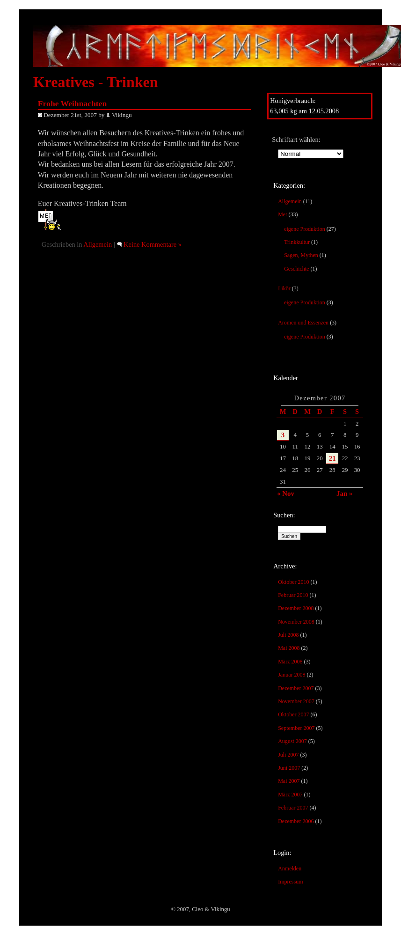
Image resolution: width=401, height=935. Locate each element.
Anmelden (289, 868)
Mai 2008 (288, 648)
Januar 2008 (291, 674)
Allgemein (290, 201)
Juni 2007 (289, 768)
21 (332, 458)
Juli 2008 (288, 635)
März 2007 (290, 794)
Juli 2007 (288, 754)
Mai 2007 (288, 781)
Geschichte (296, 268)
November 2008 (296, 621)
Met (282, 214)
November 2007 (296, 701)
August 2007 (292, 741)
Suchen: (284, 515)
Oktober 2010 (293, 582)
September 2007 (296, 728)
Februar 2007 (293, 807)
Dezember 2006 (296, 821)
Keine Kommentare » (153, 244)
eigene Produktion (304, 229)
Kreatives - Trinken (95, 82)
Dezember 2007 (296, 688)
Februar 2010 (293, 595)
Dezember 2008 (296, 608)
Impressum (290, 881)
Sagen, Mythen (301, 255)
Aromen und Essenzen (303, 322)
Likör (284, 288)
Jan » (344, 493)
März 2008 (290, 661)
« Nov (285, 493)
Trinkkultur (297, 242)
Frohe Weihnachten (72, 103)
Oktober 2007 (293, 714)
